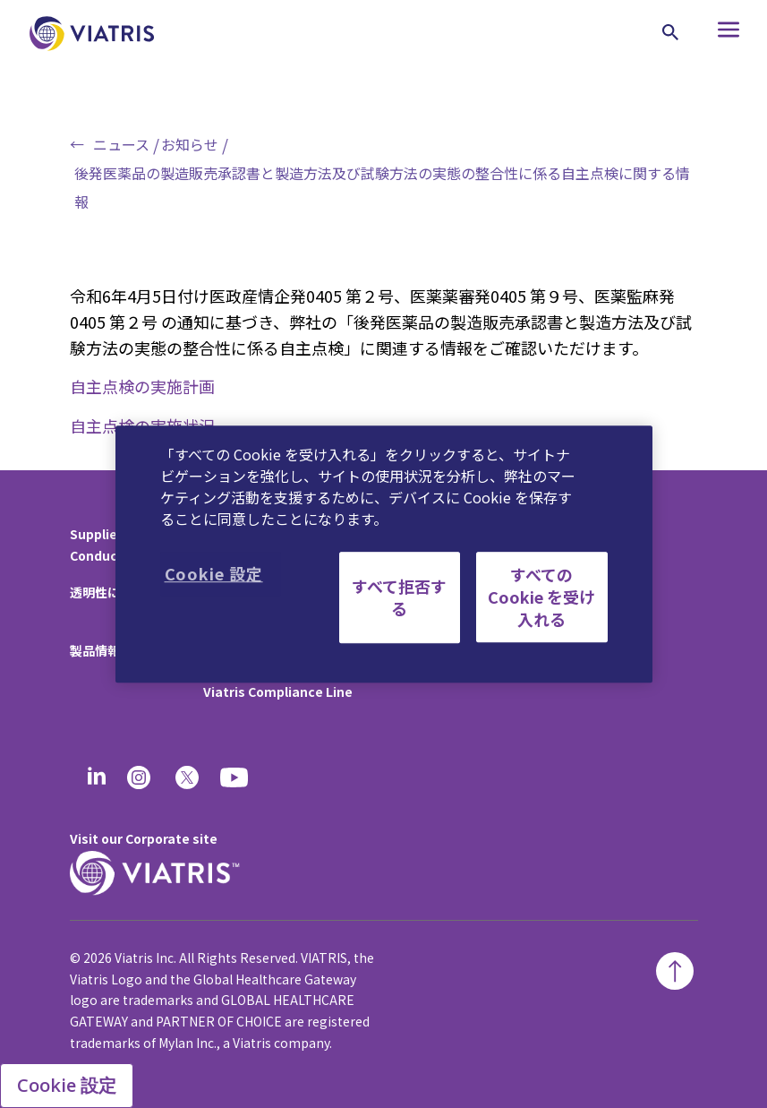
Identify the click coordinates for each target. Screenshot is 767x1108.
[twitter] (187, 777)
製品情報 (95, 650)
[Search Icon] (670, 32)
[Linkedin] (97, 777)
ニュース (121, 144)
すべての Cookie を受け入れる (541, 597)
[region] (383, 554)
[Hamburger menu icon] (716, 33)
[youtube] (235, 777)
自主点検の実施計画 (142, 386)
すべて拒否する (399, 597)
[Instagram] (139, 777)
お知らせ (189, 144)
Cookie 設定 (66, 1085)
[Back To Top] (675, 971)
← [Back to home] (77, 144)
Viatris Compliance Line (278, 691)
